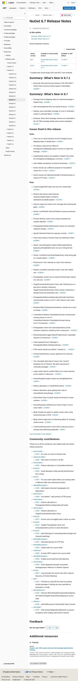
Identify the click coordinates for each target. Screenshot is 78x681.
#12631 (71, 349)
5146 (37, 564)
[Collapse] (25, 13)
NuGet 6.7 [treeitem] (12, 100)
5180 (37, 553)
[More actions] (74, 15)
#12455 (46, 408)
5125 (37, 604)
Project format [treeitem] (10, 151)
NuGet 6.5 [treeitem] (12, 107)
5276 (37, 454)
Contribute (36, 677)
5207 (37, 542)
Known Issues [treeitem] (11, 63)
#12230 (55, 415)
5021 (37, 573)
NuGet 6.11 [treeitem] (12, 85)
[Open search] (68, 3)
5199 (37, 511)
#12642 (73, 330)
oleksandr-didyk (39, 457)
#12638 (65, 345)
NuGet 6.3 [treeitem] (12, 114)
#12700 (58, 200)
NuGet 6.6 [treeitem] (12, 103)
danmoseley (37, 451)
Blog (27, 677)
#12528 (44, 400)
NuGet (37, 15)
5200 (37, 465)
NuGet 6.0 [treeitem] (12, 125)
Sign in (73, 2)
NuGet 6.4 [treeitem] (12, 111)
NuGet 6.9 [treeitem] (12, 92)
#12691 (41, 207)
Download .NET (69, 8)
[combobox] (13, 17)
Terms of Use (6, 679)
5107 (37, 610)
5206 (37, 496)
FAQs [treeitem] (7, 148)
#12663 (51, 258)
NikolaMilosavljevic (40, 485)
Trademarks (16, 679)
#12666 (36, 240)
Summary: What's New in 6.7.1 (41, 36)
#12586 (46, 102)
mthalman (37, 550)
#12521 (51, 170)
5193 (37, 547)
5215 (37, 533)
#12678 (50, 229)
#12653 (36, 89)
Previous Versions (18, 677)
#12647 (36, 303)
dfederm (36, 601)
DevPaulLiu (37, 494)
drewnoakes (37, 463)
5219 (37, 525)
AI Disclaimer (6, 677)
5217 (37, 519)
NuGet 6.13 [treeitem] (12, 77)
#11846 (47, 422)
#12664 (36, 251)
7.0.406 (63, 65)
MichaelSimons (38, 590)
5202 (37, 471)
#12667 (70, 233)
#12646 (44, 310)
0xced (35, 570)
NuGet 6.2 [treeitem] (12, 118)
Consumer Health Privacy (59, 677)
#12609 (59, 141)
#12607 (66, 159)
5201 (37, 502)
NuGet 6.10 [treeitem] (12, 89)
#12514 (51, 178)
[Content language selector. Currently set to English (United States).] (11, 672)
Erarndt (36, 468)
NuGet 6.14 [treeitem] (12, 74)
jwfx (34, 579)
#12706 (36, 189)
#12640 (54, 338)
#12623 (52, 367)
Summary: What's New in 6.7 (40, 39)
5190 (37, 559)
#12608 (44, 151)
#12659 (36, 265)
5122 (37, 581)
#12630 (36, 357)
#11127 (36, 124)
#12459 (56, 114)
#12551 (36, 381)
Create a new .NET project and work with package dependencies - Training (52, 649)
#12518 (71, 107)
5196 (37, 460)
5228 (37, 488)
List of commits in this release (40, 434)
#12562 (58, 374)
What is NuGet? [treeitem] (9, 22)
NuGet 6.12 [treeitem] (12, 81)
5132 (37, 593)
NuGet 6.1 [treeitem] (12, 122)
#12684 (36, 214)
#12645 (52, 323)
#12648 (62, 293)
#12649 (47, 280)
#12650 (40, 272)
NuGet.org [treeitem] (7, 155)
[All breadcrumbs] (31, 15)
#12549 (57, 393)
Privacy (44, 677)
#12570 (71, 163)
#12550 (68, 386)
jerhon (35, 477)
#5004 (62, 429)
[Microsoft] (3, 2)
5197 (37, 480)
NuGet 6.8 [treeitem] (12, 96)
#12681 (50, 221)
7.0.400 (63, 59)
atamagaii (36, 607)
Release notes (47, 15)
